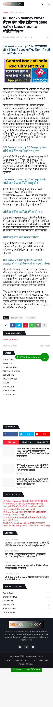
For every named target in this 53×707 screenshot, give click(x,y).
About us (18, 660)
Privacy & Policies (26, 664)
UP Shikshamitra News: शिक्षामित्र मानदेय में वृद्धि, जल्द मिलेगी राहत (24, 519)
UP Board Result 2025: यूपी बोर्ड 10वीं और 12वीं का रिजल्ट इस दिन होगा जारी (24, 513)
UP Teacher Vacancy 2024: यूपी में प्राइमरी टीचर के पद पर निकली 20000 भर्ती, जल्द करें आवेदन (32, 467)
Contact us (30, 660)
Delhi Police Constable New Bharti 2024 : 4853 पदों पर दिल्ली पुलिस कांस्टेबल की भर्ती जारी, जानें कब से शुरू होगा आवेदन (33, 452)
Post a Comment (10, 339)
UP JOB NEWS (9, 394)
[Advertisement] (26, 688)
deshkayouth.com (34, 656)
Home (5, 12)
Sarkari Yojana (9, 390)
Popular (11, 442)
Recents (26, 442)
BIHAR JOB (7, 363)
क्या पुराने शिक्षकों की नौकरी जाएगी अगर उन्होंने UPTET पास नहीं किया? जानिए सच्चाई (23, 508)
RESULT (6, 382)
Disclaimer (43, 660)
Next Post (44, 346)
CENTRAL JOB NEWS (11, 371)
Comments (42, 442)
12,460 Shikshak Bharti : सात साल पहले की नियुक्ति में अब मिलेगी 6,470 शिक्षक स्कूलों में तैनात (32, 481)
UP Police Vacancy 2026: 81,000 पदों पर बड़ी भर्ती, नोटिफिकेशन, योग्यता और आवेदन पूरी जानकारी (25, 502)
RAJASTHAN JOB (10, 379)
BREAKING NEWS (17, 12)
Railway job (8, 386)
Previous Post (10, 346)
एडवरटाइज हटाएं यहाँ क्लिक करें (26, 669)
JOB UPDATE (30, 318)
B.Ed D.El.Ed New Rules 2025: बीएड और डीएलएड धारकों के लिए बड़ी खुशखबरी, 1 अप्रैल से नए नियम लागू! (26, 524)
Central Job (26, 600)
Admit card (8, 359)
